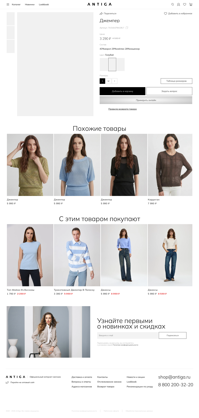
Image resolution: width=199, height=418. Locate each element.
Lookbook (44, 4)
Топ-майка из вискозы (20, 289)
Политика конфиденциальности (84, 411)
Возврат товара (105, 386)
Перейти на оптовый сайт (20, 382)
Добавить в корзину (122, 91)
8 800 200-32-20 (175, 384)
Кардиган (153, 199)
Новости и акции (136, 377)
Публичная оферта (111, 411)
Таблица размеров (178, 81)
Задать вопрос (169, 91)
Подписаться (172, 335)
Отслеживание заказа (109, 381)
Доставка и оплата (82, 377)
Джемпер (12, 199)
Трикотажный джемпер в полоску (74, 289)
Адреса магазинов (82, 386)
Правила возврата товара (122, 109)
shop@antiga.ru (174, 377)
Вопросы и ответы (81, 381)
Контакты (102, 377)
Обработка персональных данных (139, 411)
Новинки (30, 4)
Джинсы (106, 289)
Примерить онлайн (146, 100)
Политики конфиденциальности (125, 345)
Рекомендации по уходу (140, 386)
